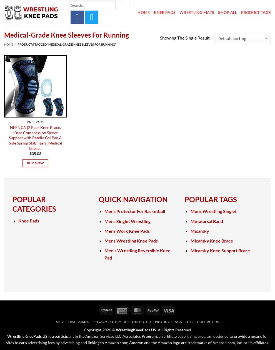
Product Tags (256, 12)
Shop (61, 322)
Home (144, 12)
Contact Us (208, 322)
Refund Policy (138, 322)
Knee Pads (165, 12)
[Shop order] (242, 38)
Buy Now (35, 163)
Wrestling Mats (196, 12)
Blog (189, 322)
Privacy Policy (106, 322)
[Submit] (120, 5)
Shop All (227, 12)
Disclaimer (79, 322)
